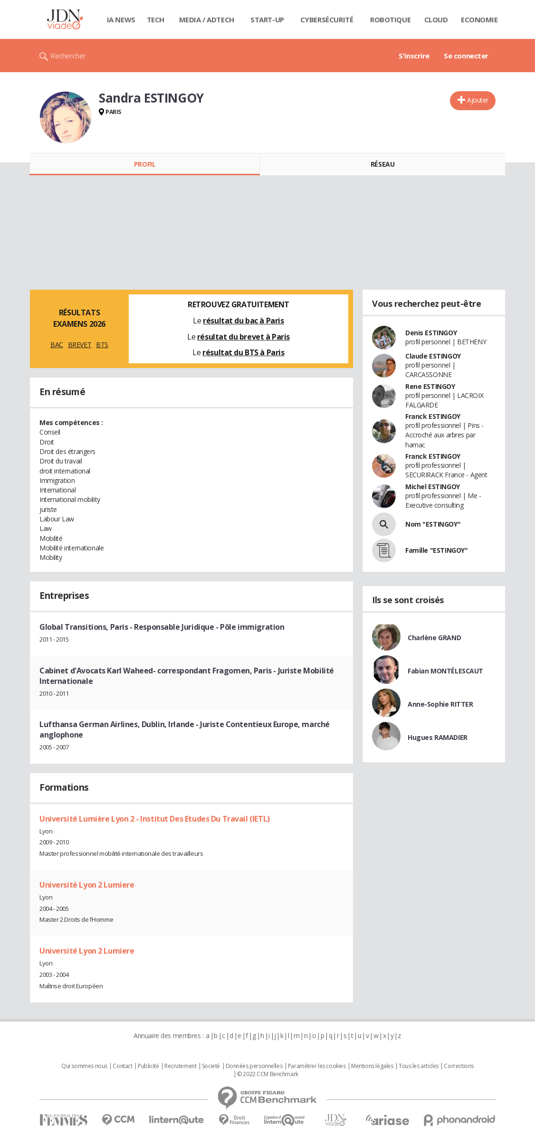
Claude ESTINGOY (433, 355)
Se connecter (466, 55)
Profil (144, 164)
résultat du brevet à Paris (243, 336)
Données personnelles (254, 1066)
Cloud (436, 19)
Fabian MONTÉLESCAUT (445, 670)
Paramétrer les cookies (317, 1066)
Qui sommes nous (84, 1066)
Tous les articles (419, 1066)
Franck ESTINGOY (432, 416)
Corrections (458, 1066)
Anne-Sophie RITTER (440, 704)
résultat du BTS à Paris (243, 352)
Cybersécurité (326, 19)
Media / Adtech (206, 19)
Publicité (148, 1066)
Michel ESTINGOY (432, 486)
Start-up (267, 19)
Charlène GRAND (434, 637)
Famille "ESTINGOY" (436, 550)
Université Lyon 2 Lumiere (86, 885)
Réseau (382, 164)
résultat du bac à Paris (243, 320)
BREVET (79, 344)
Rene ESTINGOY (430, 386)
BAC (56, 344)
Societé (211, 1066)
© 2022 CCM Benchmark (267, 1074)
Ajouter (477, 99)
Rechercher (68, 55)
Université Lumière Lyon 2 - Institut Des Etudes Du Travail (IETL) (154, 819)
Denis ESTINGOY (431, 332)
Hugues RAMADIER (438, 737)
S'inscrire (414, 55)
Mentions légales (372, 1066)
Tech (155, 19)
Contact (122, 1066)
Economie (479, 19)
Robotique (390, 19)
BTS (102, 344)
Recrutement (180, 1066)
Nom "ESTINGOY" (432, 524)
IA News (121, 19)
